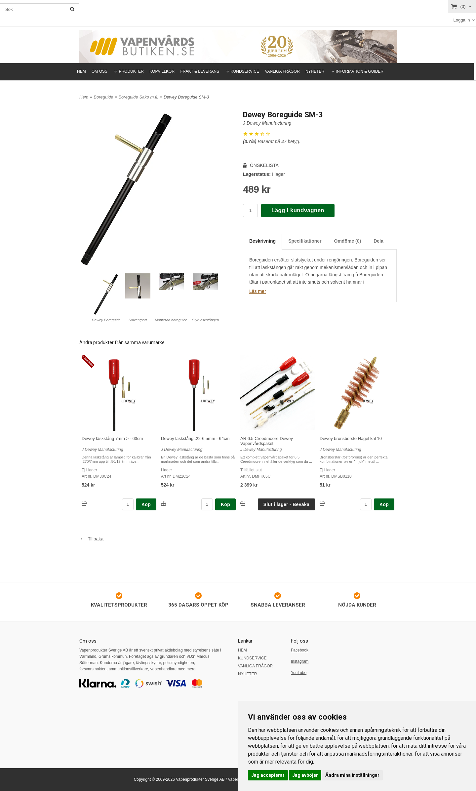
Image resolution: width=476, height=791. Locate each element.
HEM (81, 71)
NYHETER (314, 71)
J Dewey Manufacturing (267, 123)
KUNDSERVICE (245, 71)
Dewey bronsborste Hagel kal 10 (351, 438)
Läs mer (257, 291)
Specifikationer (304, 241)
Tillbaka (91, 538)
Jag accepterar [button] (268, 775)
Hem (83, 97)
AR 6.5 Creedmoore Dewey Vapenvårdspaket (266, 441)
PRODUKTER (131, 71)
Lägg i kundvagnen (297, 210)
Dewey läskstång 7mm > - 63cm (112, 438)
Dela (378, 241)
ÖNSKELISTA (261, 165)
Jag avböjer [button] (305, 775)
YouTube (298, 672)
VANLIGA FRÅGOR (282, 71)
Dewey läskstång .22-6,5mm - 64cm (195, 438)
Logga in (461, 20)
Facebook (299, 650)
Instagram (299, 661)
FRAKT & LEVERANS (199, 71)
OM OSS (99, 71)
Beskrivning (262, 241)
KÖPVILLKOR (162, 71)
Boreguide (103, 97)
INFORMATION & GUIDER (359, 71)
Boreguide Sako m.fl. (138, 97)
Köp (146, 504)
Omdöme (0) (347, 241)
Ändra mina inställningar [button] (352, 775)
